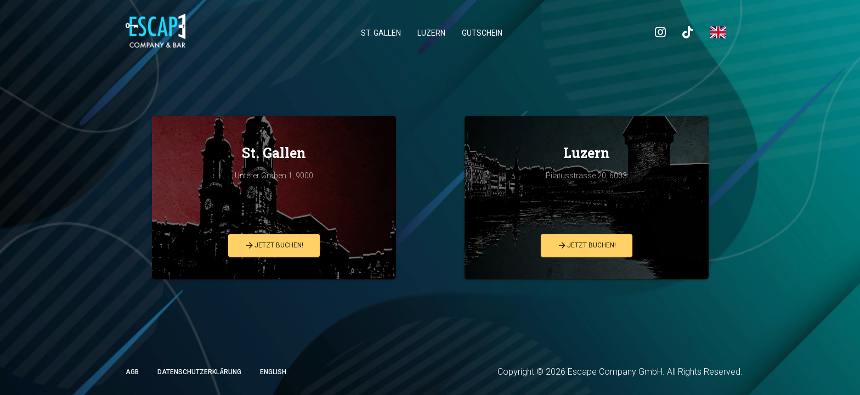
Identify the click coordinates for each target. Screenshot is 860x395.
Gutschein (482, 33)
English (273, 372)
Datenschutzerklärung (199, 372)
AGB (132, 372)
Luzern (431, 33)
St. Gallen (381, 33)
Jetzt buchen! (274, 245)
